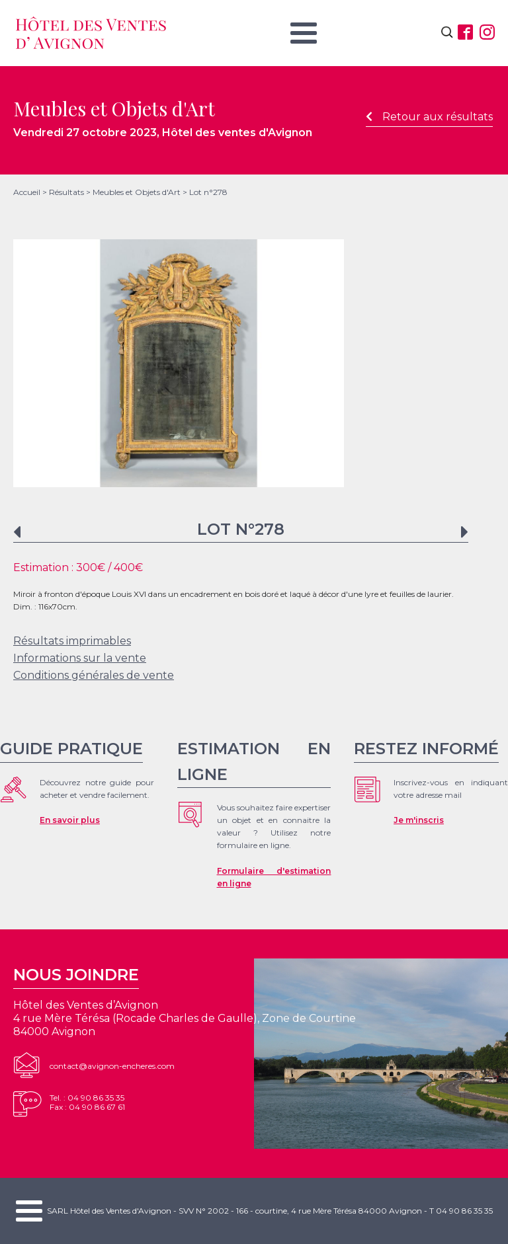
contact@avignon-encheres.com (112, 1066)
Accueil (26, 192)
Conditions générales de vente (93, 675)
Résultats (66, 192)
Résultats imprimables (72, 641)
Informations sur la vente (79, 658)
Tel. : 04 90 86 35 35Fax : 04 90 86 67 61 (87, 1102)
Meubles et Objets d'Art (137, 192)
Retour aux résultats (429, 116)
